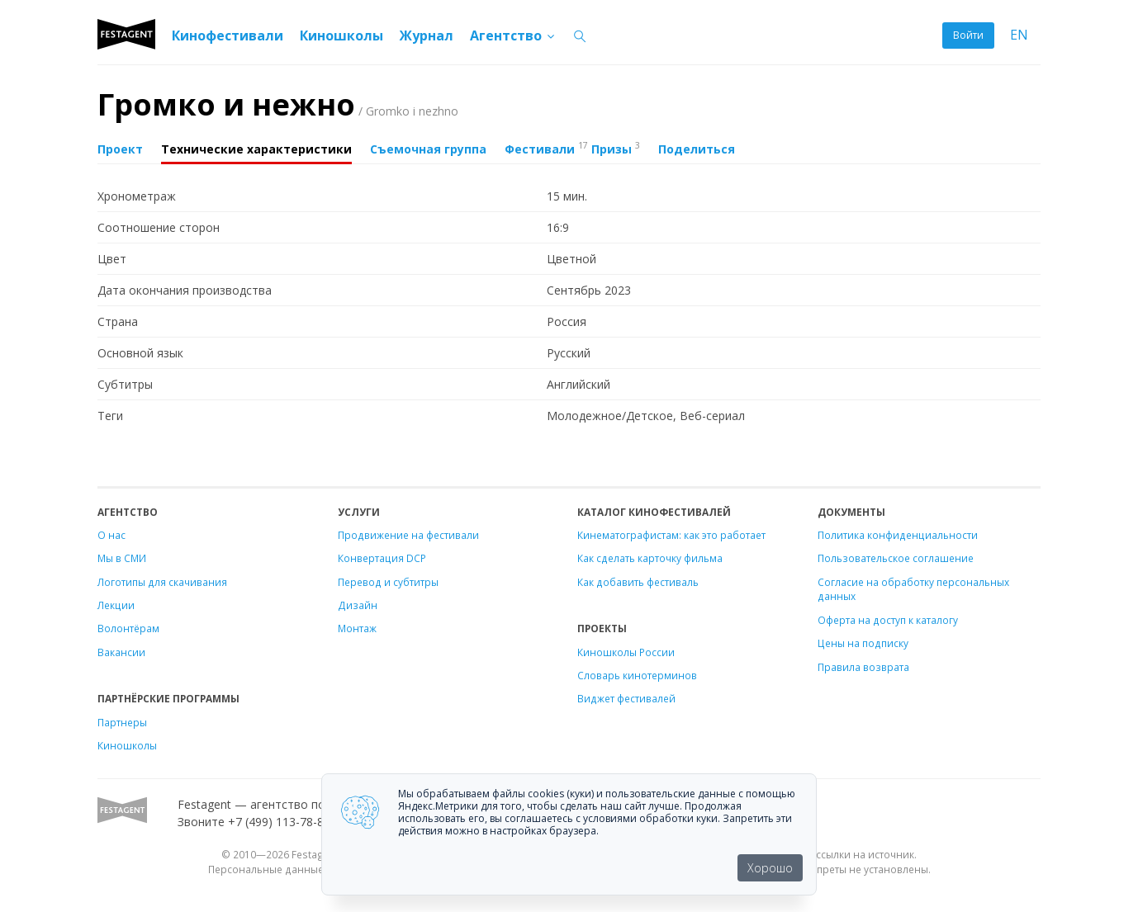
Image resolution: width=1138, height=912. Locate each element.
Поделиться (696, 149)
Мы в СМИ (121, 558)
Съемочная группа (428, 149)
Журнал (426, 35)
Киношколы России (626, 652)
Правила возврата (863, 666)
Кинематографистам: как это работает (671, 534)
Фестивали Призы (572, 147)
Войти (968, 35)
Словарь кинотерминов (637, 675)
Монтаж (357, 628)
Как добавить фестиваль (638, 581)
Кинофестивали (227, 35)
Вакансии (121, 652)
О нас (111, 534)
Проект (120, 149)
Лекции (116, 605)
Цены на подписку (863, 643)
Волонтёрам (128, 628)
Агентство (513, 35)
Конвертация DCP (382, 558)
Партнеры (122, 722)
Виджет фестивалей (626, 698)
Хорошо (770, 868)
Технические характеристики (256, 149)
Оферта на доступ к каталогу (888, 619)
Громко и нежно (277, 104)
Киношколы (341, 35)
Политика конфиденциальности (898, 534)
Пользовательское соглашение (896, 558)
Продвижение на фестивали (408, 534)
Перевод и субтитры (388, 581)
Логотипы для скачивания (162, 581)
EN (1019, 35)
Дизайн (357, 605)
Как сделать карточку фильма (650, 558)
